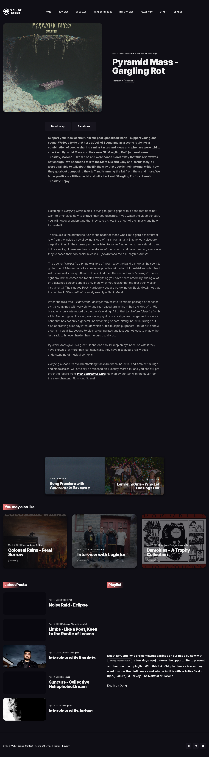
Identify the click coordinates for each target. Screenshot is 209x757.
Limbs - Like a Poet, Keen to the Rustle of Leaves (65, 631)
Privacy (66, 744)
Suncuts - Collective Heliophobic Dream (67, 683)
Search (178, 13)
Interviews (126, 13)
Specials (81, 13)
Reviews (64, 13)
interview (83, 562)
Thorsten (116, 82)
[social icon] (187, 744)
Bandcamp (57, 128)
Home (48, 13)
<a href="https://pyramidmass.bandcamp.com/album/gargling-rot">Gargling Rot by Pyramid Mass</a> (104, 199)
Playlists (147, 13)
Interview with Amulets (58, 657)
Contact (29, 744)
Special (129, 82)
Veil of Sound (17, 744)
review (13, 562)
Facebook (84, 128)
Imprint (57, 744)
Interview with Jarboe (56, 708)
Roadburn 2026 (103, 13)
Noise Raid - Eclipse (54, 606)
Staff (163, 13)
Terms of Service (43, 744)
